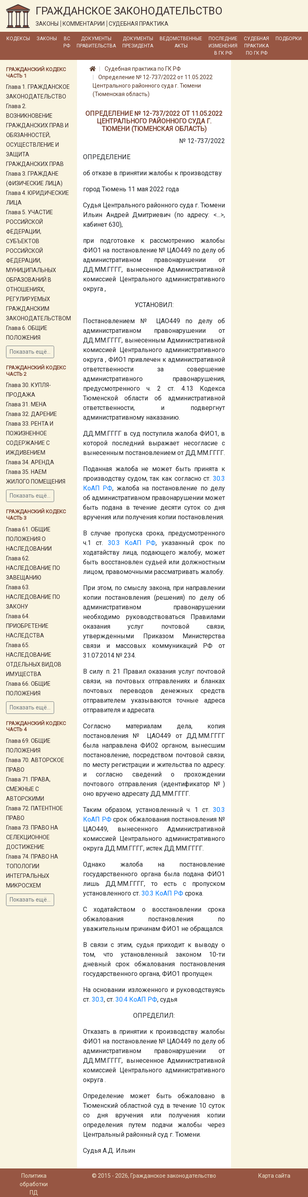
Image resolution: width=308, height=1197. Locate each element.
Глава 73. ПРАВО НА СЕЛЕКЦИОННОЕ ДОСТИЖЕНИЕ (32, 837)
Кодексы (18, 38)
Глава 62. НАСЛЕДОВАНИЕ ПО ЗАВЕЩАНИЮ (33, 568)
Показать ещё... (30, 351)
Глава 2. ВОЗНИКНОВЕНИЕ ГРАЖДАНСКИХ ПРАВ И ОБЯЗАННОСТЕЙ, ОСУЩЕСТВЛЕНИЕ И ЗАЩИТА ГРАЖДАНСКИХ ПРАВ (37, 135)
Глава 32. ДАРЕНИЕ (31, 414)
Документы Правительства (96, 42)
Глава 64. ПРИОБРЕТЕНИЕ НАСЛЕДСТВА (27, 626)
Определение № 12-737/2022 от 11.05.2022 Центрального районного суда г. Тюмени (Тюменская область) (153, 85)
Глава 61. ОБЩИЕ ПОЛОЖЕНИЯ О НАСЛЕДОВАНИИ (29, 539)
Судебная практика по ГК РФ (256, 46)
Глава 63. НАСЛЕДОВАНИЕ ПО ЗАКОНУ (33, 597)
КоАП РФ (97, 488)
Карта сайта (274, 1175)
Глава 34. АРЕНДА (30, 462)
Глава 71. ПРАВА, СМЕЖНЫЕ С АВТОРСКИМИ (28, 789)
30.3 (219, 478)
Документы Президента (137, 42)
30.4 (122, 999)
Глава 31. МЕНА (26, 404)
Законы (46, 38)
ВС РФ (66, 42)
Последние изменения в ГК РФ (223, 46)
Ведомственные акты (181, 42)
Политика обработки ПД (34, 1184)
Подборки (289, 38)
